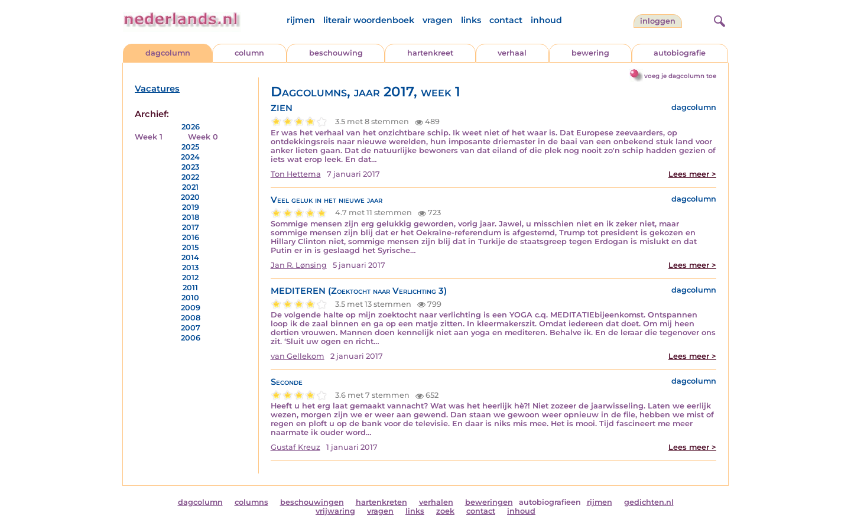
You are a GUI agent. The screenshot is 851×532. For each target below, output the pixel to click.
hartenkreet (430, 52)
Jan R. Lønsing (299, 265)
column (249, 52)
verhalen (436, 502)
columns (251, 502)
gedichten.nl (649, 502)
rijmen (301, 20)
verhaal (512, 52)
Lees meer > (692, 174)
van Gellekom (297, 356)
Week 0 (203, 136)
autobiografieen (550, 502)
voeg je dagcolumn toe (680, 76)
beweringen (489, 502)
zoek (445, 511)
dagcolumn (167, 52)
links (471, 20)
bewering (590, 52)
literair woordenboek (368, 20)
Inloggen (657, 21)
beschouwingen (312, 502)
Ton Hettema (296, 174)
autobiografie (680, 52)
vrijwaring (335, 511)
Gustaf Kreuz (295, 447)
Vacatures (157, 88)
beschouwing (336, 52)
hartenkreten (381, 502)
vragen (438, 20)
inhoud (546, 20)
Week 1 (149, 136)
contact (505, 20)
